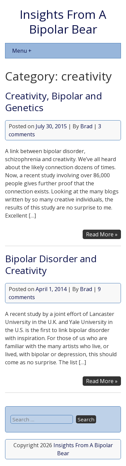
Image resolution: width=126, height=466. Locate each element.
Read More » (102, 234)
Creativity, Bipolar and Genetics (53, 101)
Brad (86, 126)
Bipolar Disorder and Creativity (51, 264)
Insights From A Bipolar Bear (63, 21)
